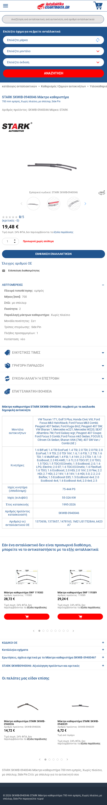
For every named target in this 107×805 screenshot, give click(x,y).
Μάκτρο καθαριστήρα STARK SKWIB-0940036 (24, 723)
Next (85, 203)
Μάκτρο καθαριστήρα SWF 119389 (77, 592)
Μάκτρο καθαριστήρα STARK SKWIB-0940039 (78, 723)
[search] (53, 19)
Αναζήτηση (53, 73)
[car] (53, 62)
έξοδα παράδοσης (63, 232)
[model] (53, 51)
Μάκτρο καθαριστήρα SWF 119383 (23, 592)
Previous (21, 203)
